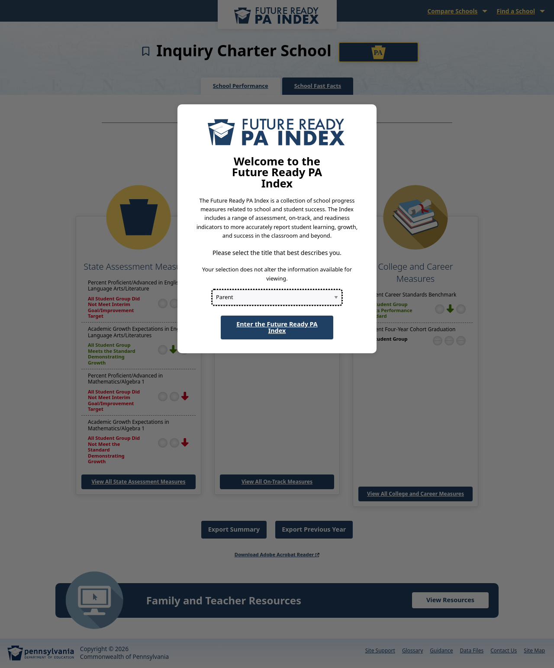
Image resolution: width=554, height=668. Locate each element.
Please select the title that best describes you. (277, 252)
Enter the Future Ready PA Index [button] (277, 327)
